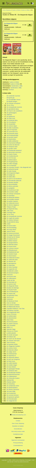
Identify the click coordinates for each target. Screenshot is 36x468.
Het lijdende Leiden (12, 271)
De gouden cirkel (12, 148)
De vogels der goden (13, 218)
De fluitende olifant (12, 350)
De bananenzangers (13, 273)
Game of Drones (11, 314)
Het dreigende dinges (13, 173)
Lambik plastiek (11, 333)
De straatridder (11, 124)
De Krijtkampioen (12, 376)
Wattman (9, 114)
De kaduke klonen (12, 239)
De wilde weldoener (12, 141)
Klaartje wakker (11, 382)
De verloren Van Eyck (13, 340)
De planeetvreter (12, 318)
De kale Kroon (11, 361)
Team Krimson (11, 342)
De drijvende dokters (13, 357)
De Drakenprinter (12, 353)
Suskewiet (10, 299)
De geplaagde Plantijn (13, 369)
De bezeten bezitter (12, 182)
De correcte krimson (13, 395)
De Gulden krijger (12, 365)
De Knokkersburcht (12, 156)
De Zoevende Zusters (13, 378)
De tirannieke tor (11, 282)
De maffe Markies (12, 363)
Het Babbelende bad (13, 252)
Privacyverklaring (18, 442)
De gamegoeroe (11, 263)
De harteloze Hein (12, 370)
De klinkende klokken (13, 197)
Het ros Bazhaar (11, 165)
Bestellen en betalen (18, 426)
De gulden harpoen (12, 201)
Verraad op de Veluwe (13, 237)
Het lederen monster (13, 310)
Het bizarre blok (11, 276)
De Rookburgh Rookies (13, 372)
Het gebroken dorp (12, 295)
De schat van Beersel (13, 145)
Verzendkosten (18, 429)
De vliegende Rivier (12, 286)
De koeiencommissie (13, 233)
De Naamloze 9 (11, 355)
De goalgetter (11, 188)
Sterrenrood (10, 297)
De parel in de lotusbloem (14, 178)
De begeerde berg (12, 209)
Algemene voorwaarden (18, 440)
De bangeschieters (12, 242)
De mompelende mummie (14, 107)
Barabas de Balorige (13, 288)
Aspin (21, 465)
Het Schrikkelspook (12, 291)
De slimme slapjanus (13, 205)
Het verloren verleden (13, 305)
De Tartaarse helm (12, 146)
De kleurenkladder (12, 184)
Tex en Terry (10, 105)
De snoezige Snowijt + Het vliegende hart (19, 167)
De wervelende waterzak (14, 180)
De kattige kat (11, 175)
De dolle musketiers (12, 128)
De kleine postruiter (12, 186)
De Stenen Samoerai (13, 389)
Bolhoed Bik (10, 380)
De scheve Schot (12, 348)
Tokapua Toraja (11, 207)
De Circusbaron (11, 122)
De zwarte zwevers (12, 323)
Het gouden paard (12, 137)
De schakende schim (13, 385)
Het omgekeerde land (13, 312)
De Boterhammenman (13, 374)
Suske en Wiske (16, 10)
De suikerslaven (11, 278)
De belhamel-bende (12, 169)
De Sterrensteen (11, 256)
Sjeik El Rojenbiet (12, 129)
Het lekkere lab (11, 337)
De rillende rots (11, 261)
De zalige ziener (11, 352)
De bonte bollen (11, 225)
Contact (18, 420)
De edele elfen (11, 177)
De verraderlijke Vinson (13, 99)
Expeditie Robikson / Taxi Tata (15, 308)
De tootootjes (11, 195)
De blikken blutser (12, 241)
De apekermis (11, 116)
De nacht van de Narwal (14, 338)
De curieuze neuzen (13, 248)
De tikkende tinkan (12, 244)
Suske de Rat (11, 280)
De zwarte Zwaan (12, 154)
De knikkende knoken (13, 257)
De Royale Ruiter (12, 289)
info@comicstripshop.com (19, 414)
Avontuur (11, 89)
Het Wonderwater (12, 399)
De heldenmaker (11, 316)
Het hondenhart (11, 393)
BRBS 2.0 (9, 327)
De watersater (11, 265)
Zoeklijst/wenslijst (18, 434)
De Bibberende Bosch (13, 306)
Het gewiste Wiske (12, 344)
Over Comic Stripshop (18, 423)
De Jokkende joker (12, 259)
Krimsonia (10, 274)
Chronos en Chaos (12, 331)
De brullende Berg (12, 120)
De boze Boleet (11, 367)
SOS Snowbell (11, 325)
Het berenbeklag (11, 227)
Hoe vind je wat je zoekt (18, 431)
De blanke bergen (12, 101)
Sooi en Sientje (11, 303)
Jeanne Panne (11, 231)
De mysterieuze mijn (13, 190)
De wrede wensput (12, 335)
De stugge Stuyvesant (13, 235)
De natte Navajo (11, 171)
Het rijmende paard (12, 133)
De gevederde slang (13, 109)
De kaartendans (11, 139)
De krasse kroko (11, 246)
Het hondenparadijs (12, 135)
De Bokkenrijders (12, 160)
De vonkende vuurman (13, 96)
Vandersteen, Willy (16, 86)
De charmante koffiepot (13, 143)
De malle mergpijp (12, 163)
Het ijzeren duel (11, 284)
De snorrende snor (12, 131)
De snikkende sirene (13, 203)
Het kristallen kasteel (13, 199)
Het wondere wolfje (12, 192)
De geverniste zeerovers (14, 152)
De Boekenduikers (12, 387)
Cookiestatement (18, 445)
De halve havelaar (12, 267)
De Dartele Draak (12, 254)
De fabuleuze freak (12, 301)
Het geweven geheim (13, 397)
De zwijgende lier (12, 401)
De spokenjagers (12, 113)
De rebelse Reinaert (13, 220)
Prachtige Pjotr (11, 212)
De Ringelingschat (12, 161)
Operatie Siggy (11, 329)
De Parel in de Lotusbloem (14, 111)
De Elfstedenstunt (12, 250)
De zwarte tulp (11, 293)
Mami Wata (10, 320)
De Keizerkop (11, 384)
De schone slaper (12, 126)
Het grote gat (10, 97)
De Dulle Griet (11, 118)
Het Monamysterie (12, 321)
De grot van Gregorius (13, 359)
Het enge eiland (11, 229)
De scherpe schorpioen (13, 103)
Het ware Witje (11, 391)
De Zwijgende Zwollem (13, 346)
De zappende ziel (12, 269)
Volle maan (10, 210)
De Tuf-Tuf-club (11, 158)
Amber (9, 224)
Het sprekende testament (14, 150)
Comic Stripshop (7, 10)
